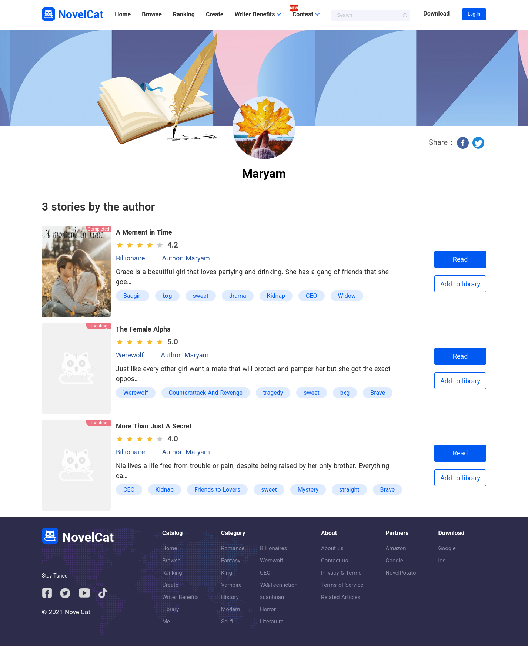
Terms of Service (342, 585)
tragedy (273, 392)
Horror (268, 609)
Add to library (460, 284)
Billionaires (273, 548)
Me (166, 621)
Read (460, 259)
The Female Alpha (143, 329)
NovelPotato (400, 572)
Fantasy (230, 560)
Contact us (334, 560)
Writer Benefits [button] (258, 14)
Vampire (231, 585)
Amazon (395, 548)
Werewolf (130, 355)
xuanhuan (272, 597)
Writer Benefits (180, 597)
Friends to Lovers (217, 489)
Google (394, 560)
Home (123, 14)
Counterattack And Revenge (206, 392)
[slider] (141, 245)
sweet (200, 295)
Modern (230, 609)
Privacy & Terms (341, 572)
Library (170, 609)
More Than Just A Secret (153, 426)
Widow (347, 295)
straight (349, 489)
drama (237, 295)
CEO (311, 295)
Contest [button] (306, 14)
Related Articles (340, 597)
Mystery (308, 489)
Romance (232, 548)
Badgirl (132, 295)
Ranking (184, 14)
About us (332, 548)
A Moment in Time (144, 232)
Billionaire (130, 258)
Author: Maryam (186, 258)
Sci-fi (227, 621)
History (230, 597)
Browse (151, 14)
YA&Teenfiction (278, 585)
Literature (272, 621)
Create (214, 14)
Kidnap (276, 295)
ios (441, 560)
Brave (377, 392)
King (226, 572)
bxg (167, 295)
